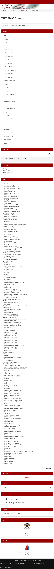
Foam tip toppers (8, 353)
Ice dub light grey (8, 461)
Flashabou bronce (9, 226)
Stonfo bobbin (8, 392)
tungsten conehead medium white (13, 377)
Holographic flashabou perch (11, 186)
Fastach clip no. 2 (9, 454)
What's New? (6, 541)
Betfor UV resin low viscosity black (13, 400)
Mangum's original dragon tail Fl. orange (14, 368)
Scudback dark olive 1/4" (10, 402)
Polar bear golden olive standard (12, 357)
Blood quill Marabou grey (10, 196)
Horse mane (8, 307)
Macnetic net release (10, 317)
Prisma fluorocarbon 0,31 (10, 349)
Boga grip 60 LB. (8, 269)
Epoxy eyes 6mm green (10, 229)
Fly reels (6, 91)
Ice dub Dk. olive (8, 423)
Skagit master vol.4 (10, 330)
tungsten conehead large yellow (12, 431)
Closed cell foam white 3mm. (11, 238)
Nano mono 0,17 (8, 370)
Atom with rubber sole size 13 (12, 415)
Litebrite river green (9, 195)
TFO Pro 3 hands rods (10, 70)
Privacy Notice (6, 170)
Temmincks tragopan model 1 (11, 315)
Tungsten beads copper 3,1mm (12, 405)
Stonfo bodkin (8, 440)
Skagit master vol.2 (9, 256)
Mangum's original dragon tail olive (13, 291)
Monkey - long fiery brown (27, 553)
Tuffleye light (7, 373)
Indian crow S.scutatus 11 (11, 209)
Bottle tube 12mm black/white (12, 441)
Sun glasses (7, 112)
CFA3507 (6, 272)
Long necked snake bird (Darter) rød (13, 334)
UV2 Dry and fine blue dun (11, 231)
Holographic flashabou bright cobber (13, 190)
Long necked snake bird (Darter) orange (14, 345)
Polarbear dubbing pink (10, 426)
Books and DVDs (8, 136)
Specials (5, 520)
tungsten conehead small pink (12, 382)
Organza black (8, 380)
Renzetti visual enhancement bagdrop (14, 408)
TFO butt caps (8, 77)
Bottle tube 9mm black (10, 446)
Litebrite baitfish (8, 287)
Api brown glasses (9, 213)
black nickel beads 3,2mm (11, 314)
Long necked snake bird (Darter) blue (13, 204)
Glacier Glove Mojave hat (10, 214)
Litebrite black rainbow (10, 193)
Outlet (5, 35)
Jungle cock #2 (8, 413)
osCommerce (37, 560)
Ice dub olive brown (9, 458)
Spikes (6, 267)
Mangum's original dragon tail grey (13, 390)
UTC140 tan (7, 203)
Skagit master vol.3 (10, 252)
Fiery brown (7, 304)
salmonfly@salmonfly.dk (16, 503)
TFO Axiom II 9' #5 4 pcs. (10, 297)
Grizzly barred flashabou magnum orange (15, 319)
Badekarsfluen (8, 301)
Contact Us (5, 174)
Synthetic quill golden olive (11, 372)
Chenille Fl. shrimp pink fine (11, 292)
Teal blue (6, 397)
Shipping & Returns (8, 169)
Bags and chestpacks (9, 108)
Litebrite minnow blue (9, 310)
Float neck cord (9, 221)
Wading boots (7, 129)
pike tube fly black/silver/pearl (12, 299)
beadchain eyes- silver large (11, 385)
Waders (6, 125)
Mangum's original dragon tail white (13, 322)
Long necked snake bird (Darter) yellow (14, 282)
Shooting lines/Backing (9, 94)
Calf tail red (7, 183)
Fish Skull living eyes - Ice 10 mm (13, 185)
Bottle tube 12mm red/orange (11, 443)
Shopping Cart (6, 179)
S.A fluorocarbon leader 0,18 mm (12, 309)
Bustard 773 (8, 329)
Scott (5, 42)
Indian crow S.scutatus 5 (10, 337)
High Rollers (7, 234)
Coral (5, 403)
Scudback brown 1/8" (10, 363)
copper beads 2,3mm (9, 236)
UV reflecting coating (9, 438)
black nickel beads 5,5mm (11, 243)
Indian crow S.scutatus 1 (10, 339)
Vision (6, 84)
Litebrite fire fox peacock (10, 219)
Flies (5, 122)
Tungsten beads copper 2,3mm (12, 365)
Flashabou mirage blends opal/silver (13, 325)
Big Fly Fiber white (9, 200)
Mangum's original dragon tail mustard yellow (15, 294)
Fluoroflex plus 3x (9, 433)
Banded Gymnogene (10, 277)
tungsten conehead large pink (12, 395)
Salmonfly (24, 560)
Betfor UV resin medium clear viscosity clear (15, 367)
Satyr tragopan (8, 241)
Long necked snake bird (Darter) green (14, 436)
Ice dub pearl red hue (9, 228)
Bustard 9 (6, 262)
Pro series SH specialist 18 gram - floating (15, 257)
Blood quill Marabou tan (10, 201)
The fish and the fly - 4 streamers (12, 251)
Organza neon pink (9, 421)
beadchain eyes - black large (11, 393)
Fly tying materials (8, 119)
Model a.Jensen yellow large (11, 206)
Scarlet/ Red (7, 416)
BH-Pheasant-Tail (9, 352)
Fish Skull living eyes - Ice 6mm (12, 418)
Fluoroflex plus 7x (9, 208)
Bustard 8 (7, 279)
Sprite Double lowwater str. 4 (11, 223)
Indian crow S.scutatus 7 (10, 335)
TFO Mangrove (8, 63)
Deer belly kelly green (10, 296)
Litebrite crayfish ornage (10, 246)
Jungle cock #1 (8, 286)
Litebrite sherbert (8, 312)
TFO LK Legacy (8, 56)
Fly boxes (6, 115)
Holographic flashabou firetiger (12, 188)
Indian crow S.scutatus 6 (10, 332)
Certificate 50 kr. (8, 388)
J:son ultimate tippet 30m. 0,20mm (13, 266)
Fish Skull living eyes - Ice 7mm (12, 398)
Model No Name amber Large (12, 211)
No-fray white (7, 448)
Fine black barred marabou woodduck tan (15, 224)
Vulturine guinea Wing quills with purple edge (16, 305)
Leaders (6, 98)
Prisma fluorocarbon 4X (10, 320)
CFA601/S (7, 350)
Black (5, 383)
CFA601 (6, 274)
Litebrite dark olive (9, 459)
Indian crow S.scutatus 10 (11, 344)
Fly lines (6, 87)
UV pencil (6, 355)
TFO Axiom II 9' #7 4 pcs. (10, 289)
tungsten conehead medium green (13, 425)
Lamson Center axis (9, 80)
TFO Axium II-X (8, 52)
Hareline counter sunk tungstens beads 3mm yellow (17, 450)
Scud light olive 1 (8, 420)
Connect (6, 244)
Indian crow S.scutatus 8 (10, 340)
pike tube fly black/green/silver (12, 375)
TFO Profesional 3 (9, 73)
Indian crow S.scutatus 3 (10, 342)
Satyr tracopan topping (10, 249)
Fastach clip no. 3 (9, 456)
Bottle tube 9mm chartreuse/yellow (13, 445)
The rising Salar (9, 261)
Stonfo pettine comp (9, 428)
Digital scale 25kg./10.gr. (10, 362)
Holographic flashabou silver (11, 198)
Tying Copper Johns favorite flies (12, 254)
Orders (5, 143)
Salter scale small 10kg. (10, 276)
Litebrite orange (8, 463)
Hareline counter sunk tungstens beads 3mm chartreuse (18, 451)
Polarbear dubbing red (10, 411)
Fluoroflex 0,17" (8, 430)
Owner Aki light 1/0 (9, 284)
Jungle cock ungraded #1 (11, 281)
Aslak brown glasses (10, 218)
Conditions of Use (7, 172)
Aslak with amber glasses (10, 216)
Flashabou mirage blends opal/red (13, 324)
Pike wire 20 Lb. (8, 327)
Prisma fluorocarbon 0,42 (10, 387)
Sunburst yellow (8, 360)
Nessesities (7, 105)
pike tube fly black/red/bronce (11, 302)
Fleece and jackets (8, 132)
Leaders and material (9, 101)
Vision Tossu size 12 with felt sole (12, 271)
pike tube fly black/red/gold (11, 410)
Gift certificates (7, 139)
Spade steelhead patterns (11, 259)
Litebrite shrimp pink (9, 191)
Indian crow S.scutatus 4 (10, 347)
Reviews (5, 509)
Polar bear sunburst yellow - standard (14, 453)
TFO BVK (7, 59)
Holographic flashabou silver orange (13, 358)
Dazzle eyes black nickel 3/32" (12, 233)
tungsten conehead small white (12, 239)
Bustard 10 (7, 264)
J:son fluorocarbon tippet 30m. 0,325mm (14, 248)
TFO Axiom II (8, 49)
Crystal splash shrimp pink (11, 406)
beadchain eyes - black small (11, 435)
